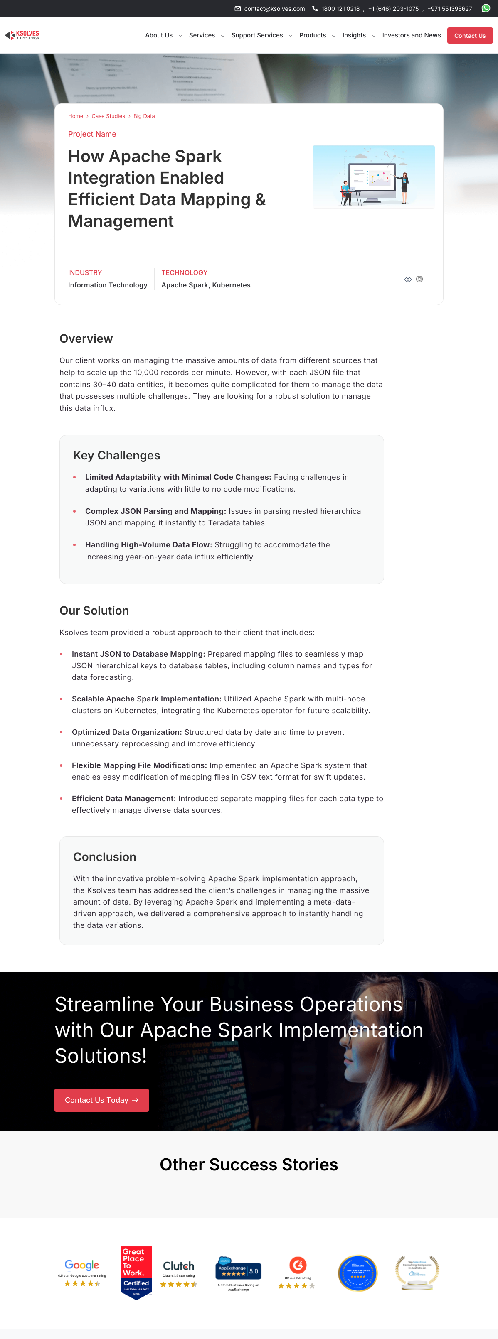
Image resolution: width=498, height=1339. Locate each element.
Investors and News (411, 35)
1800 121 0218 (341, 8)
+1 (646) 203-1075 (393, 8)
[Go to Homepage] (22, 35)
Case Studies (108, 116)
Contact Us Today (101, 1100)
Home (75, 116)
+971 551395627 (449, 8)
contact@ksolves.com (274, 8)
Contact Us (470, 35)
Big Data (144, 116)
